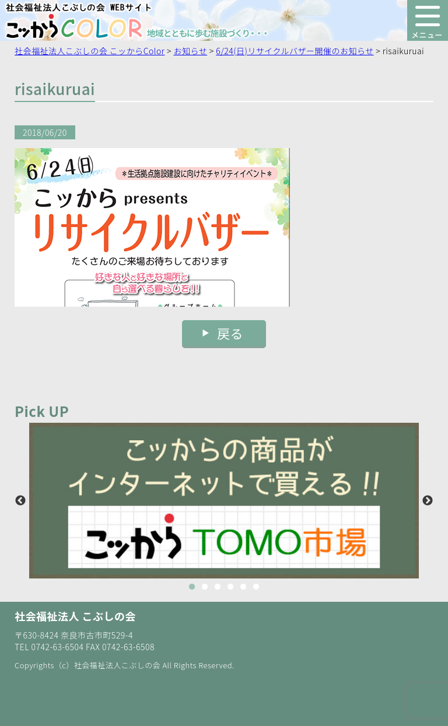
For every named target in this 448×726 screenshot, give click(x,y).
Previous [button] (20, 501)
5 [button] (243, 587)
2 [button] (205, 587)
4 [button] (230, 587)
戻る (230, 333)
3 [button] (217, 587)
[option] (224, 500)
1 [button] (192, 587)
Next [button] (427, 501)
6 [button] (256, 587)
